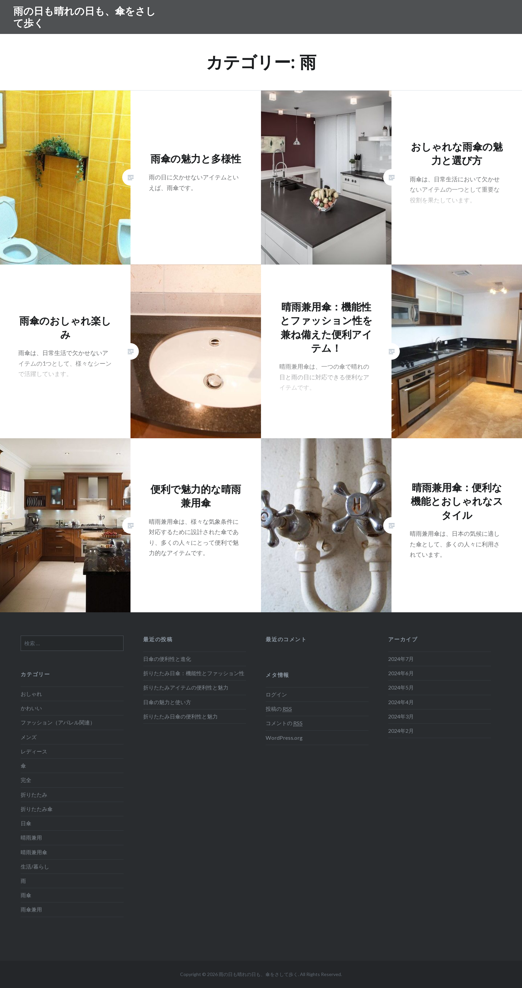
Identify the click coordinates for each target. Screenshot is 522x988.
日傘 (26, 823)
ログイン (276, 694)
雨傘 (26, 895)
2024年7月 (401, 659)
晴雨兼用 (31, 837)
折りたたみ (34, 794)
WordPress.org (284, 737)
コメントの (284, 723)
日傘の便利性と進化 (167, 659)
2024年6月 (401, 673)
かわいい (31, 708)
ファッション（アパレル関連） (58, 722)
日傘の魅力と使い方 (167, 702)
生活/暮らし (35, 866)
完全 (26, 780)
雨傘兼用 (31, 909)
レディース (34, 751)
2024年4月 (401, 702)
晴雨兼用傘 (34, 852)
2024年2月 (401, 730)
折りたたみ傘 (37, 809)
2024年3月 (401, 716)
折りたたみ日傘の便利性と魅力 (180, 716)
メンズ (29, 737)
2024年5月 (401, 687)
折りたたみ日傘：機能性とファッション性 (193, 673)
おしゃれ (31, 694)
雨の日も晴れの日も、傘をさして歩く (84, 17)
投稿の (279, 708)
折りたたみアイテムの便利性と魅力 (185, 687)
